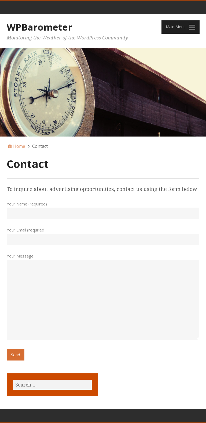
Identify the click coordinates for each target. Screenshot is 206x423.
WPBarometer (39, 27)
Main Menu (176, 26)
